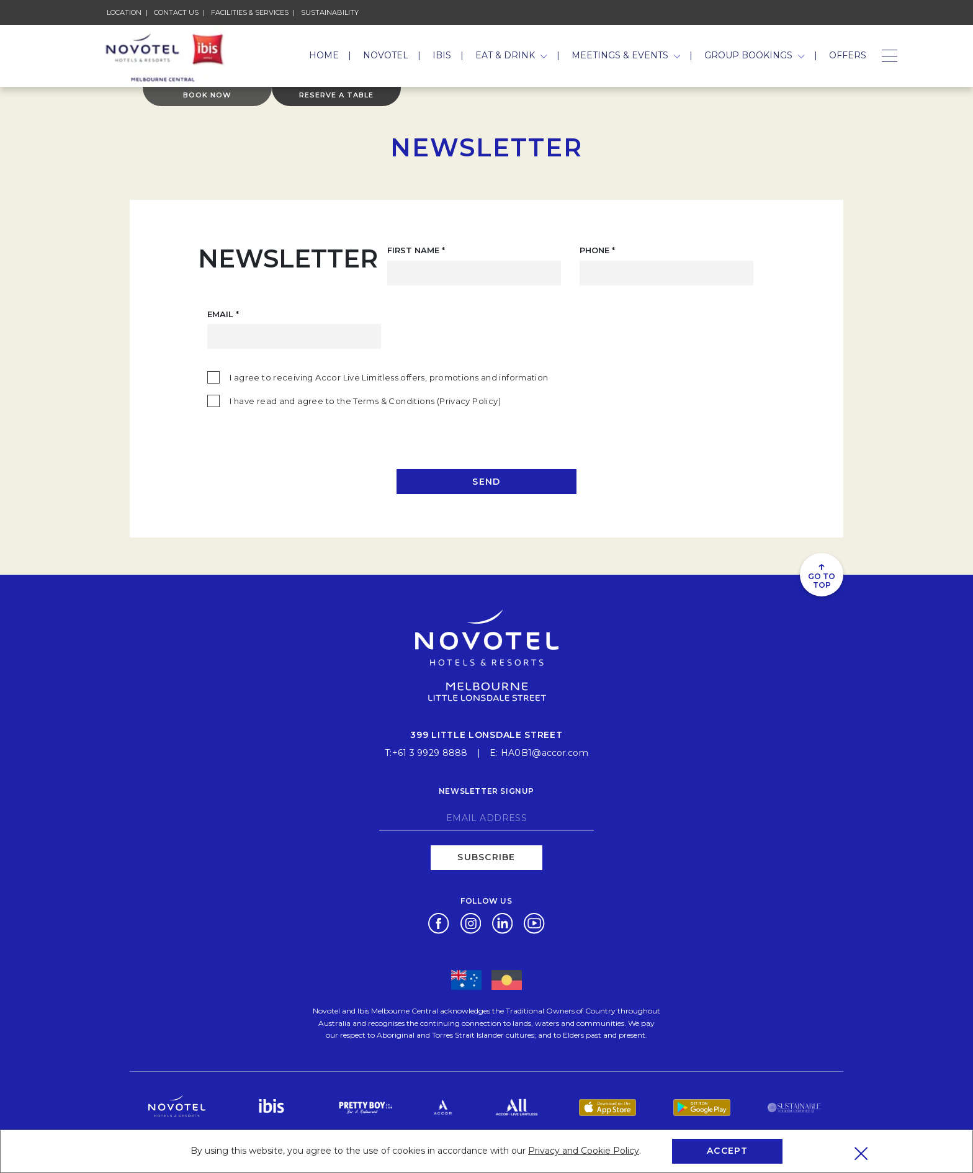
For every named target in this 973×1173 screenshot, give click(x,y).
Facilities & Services (250, 12)
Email (223, 314)
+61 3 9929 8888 (430, 752)
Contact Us (176, 12)
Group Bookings (754, 55)
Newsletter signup (486, 790)
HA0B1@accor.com (544, 752)
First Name (416, 250)
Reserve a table (336, 98)
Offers (847, 55)
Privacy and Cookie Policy (583, 1150)
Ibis (442, 55)
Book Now (207, 98)
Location (124, 12)
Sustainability (330, 12)
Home (324, 55)
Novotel (385, 55)
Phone (597, 250)
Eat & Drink (511, 55)
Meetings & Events (626, 55)
